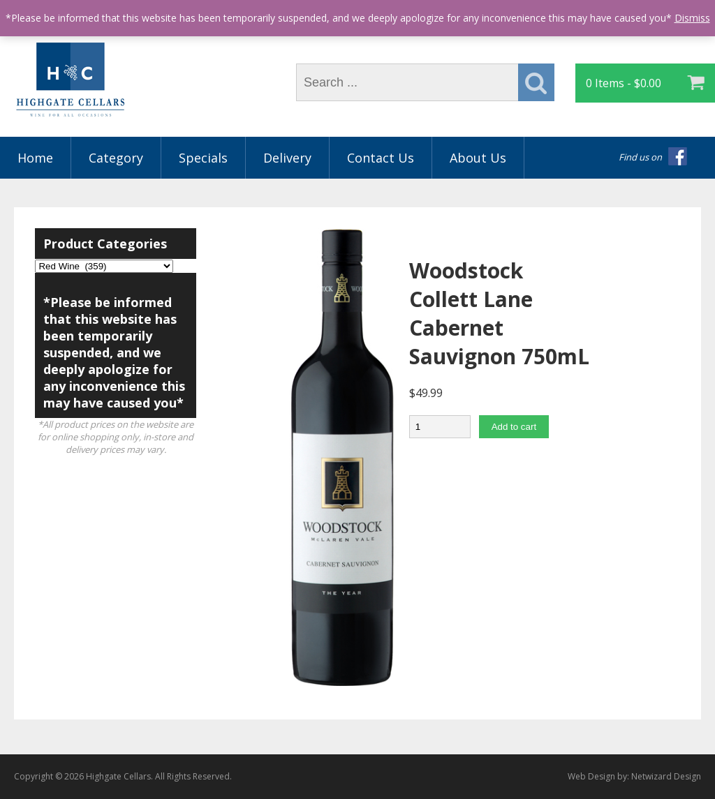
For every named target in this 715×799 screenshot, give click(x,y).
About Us (478, 157)
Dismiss (692, 17)
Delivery (287, 157)
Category (116, 157)
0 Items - (623, 83)
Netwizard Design (666, 776)
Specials (203, 157)
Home (35, 157)
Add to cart (514, 426)
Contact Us (380, 157)
